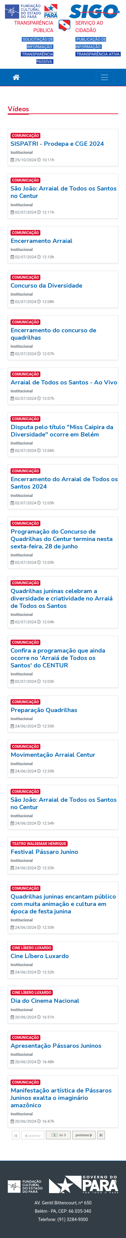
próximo (84, 1135)
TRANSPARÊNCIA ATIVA (98, 54)
